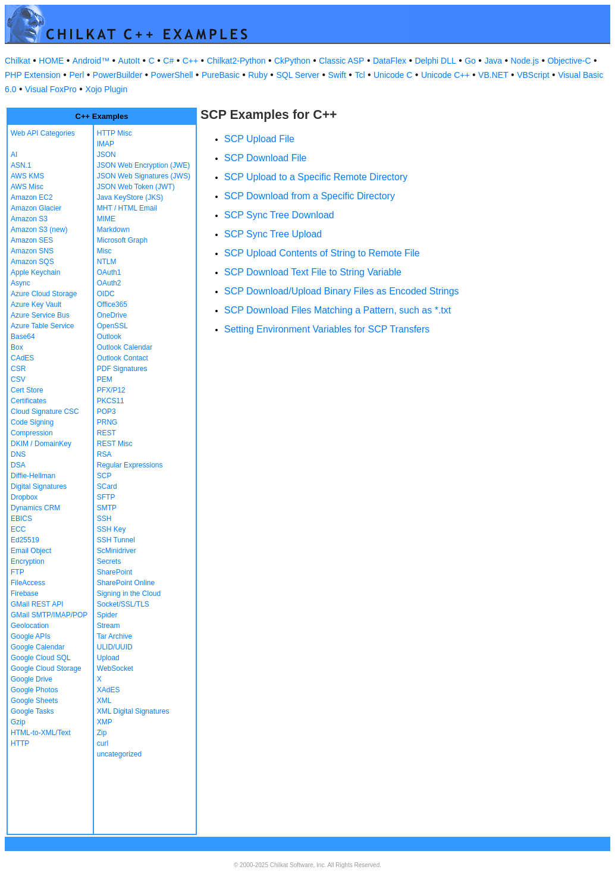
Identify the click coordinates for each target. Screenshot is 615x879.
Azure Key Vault (36, 304)
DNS (18, 454)
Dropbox (24, 497)
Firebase (25, 593)
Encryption (28, 561)
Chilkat (17, 60)
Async (20, 283)
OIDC (106, 294)
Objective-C (569, 60)
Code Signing (32, 422)
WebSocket (115, 668)
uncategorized (119, 754)
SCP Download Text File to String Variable (312, 272)
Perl (76, 75)
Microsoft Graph (122, 240)
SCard (107, 486)
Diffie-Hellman (33, 476)
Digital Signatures (39, 486)
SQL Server (297, 75)
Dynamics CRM (35, 508)
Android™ (91, 60)
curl (102, 743)
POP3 (106, 411)
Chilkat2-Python (236, 60)
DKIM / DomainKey (41, 444)
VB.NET (493, 75)
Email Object (31, 551)
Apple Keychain (35, 272)
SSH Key (111, 529)
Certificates (28, 401)
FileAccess (28, 583)
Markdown (113, 229)
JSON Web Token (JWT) (136, 187)
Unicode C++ (445, 75)
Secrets (109, 561)
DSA (18, 465)
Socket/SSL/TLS (123, 604)
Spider (107, 615)
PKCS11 (110, 401)
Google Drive (31, 679)
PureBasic (221, 75)
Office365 (112, 304)
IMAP (105, 144)
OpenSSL (112, 326)
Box (17, 347)
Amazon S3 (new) (39, 229)
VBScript (533, 75)
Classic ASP (341, 60)
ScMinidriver (116, 551)
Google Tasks (32, 711)
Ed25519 (25, 540)
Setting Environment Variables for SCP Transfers (326, 329)
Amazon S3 (29, 219)
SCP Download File (265, 158)
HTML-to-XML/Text (41, 733)
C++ (190, 60)
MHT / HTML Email (127, 208)
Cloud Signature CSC (45, 411)
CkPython (292, 60)
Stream (108, 625)
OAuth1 (109, 272)
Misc (104, 251)
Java (493, 60)
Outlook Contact (122, 358)
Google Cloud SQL (41, 658)
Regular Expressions (130, 465)
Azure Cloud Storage (44, 294)
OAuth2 (109, 283)
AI (14, 154)
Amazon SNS (32, 251)
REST (106, 433)
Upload (108, 658)
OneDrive (112, 315)
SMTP (107, 508)
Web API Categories (43, 133)
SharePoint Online (126, 583)
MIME (106, 219)
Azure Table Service (42, 326)
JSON (106, 154)
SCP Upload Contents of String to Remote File (322, 253)
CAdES (22, 358)
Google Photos (34, 690)
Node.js (525, 60)
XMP (104, 722)
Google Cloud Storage (46, 668)
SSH (104, 518)
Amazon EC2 (32, 197)
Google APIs (31, 636)
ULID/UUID (115, 647)
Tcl (359, 75)
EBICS (21, 518)
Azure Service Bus (40, 315)
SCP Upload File (259, 139)
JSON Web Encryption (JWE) (143, 165)
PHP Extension (33, 75)
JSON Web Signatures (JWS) (143, 176)
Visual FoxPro (51, 89)
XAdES (108, 690)
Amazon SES (32, 240)
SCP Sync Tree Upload (273, 234)
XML (104, 700)
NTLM (107, 262)
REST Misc (115, 444)
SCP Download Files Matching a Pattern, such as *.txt (337, 310)
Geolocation (30, 625)
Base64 (23, 336)
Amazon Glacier (36, 208)
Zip (102, 733)
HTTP (20, 743)
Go (470, 60)
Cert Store (27, 390)
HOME (51, 60)
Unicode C (393, 75)
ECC (18, 529)
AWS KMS (27, 176)
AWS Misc (27, 187)
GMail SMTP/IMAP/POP (49, 615)
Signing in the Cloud (129, 593)
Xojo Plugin (106, 89)
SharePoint (114, 572)
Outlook (109, 336)
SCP (104, 476)
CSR (18, 369)
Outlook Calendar (124, 347)
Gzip (18, 722)
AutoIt (129, 60)
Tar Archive (114, 636)
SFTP (106, 497)
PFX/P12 (111, 390)
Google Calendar (38, 647)
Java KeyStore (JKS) (130, 197)
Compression (32, 433)
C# (168, 60)
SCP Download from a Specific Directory (309, 196)
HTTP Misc (114, 133)
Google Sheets (34, 700)
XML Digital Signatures (133, 711)
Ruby (258, 75)
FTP (17, 572)
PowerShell (172, 75)
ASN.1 (21, 165)
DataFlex (389, 60)
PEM (104, 379)
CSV (18, 379)
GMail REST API (37, 604)
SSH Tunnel (116, 540)
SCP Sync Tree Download (279, 215)
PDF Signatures (122, 369)
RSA (104, 454)
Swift (337, 75)
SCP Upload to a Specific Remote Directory (315, 177)
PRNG (107, 422)
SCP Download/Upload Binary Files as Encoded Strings (341, 291)
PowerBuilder (117, 75)
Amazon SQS (32, 262)
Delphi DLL (435, 60)
